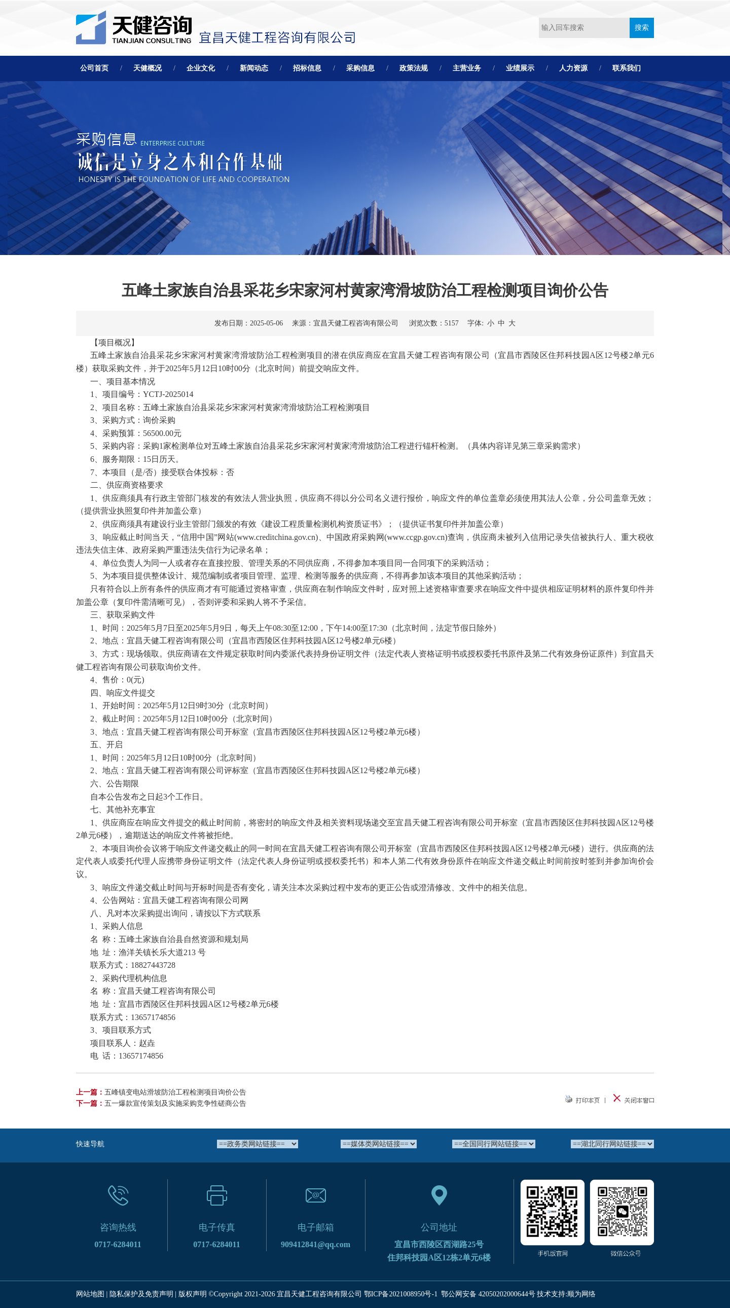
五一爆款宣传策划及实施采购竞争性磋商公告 (175, 1103)
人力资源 (573, 68)
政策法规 (413, 68)
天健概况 (147, 68)
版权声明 (192, 1294)
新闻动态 (254, 68)
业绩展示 (520, 68)
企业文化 (201, 68)
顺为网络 (581, 1294)
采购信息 (360, 68)
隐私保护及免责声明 (141, 1294)
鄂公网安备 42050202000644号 (488, 1294)
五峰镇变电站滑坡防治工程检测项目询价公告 (175, 1092)
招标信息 (307, 68)
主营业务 (467, 68)
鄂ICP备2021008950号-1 (400, 1294)
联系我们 (626, 68)
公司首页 (94, 68)
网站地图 (90, 1294)
